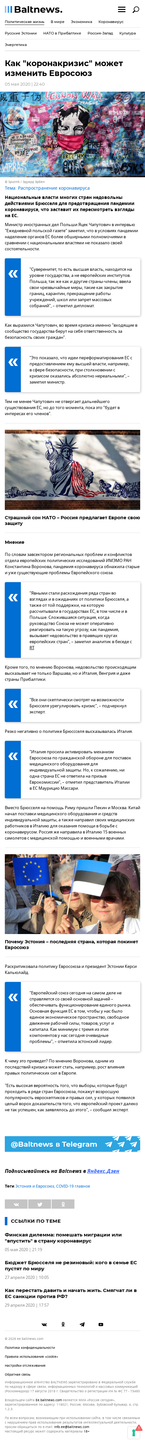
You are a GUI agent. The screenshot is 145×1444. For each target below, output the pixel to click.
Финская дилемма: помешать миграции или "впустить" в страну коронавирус (63, 1238)
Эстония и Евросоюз (34, 1186)
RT (32, 648)
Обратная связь (17, 1374)
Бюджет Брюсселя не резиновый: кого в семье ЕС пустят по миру (71, 1265)
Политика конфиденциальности (30, 1347)
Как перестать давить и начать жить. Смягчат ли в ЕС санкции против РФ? (71, 1293)
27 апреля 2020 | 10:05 (27, 1277)
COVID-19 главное (73, 1186)
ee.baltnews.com (49, 1400)
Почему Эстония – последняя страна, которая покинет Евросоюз (71, 944)
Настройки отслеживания (25, 1365)
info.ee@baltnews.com (71, 1427)
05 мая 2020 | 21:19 (23, 1250)
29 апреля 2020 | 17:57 (27, 1305)
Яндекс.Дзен (103, 1171)
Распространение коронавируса (54, 188)
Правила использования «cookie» (31, 1356)
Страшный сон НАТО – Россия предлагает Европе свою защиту (72, 520)
